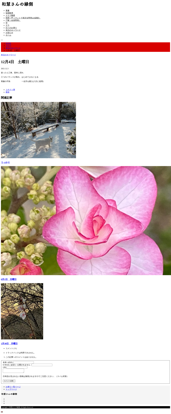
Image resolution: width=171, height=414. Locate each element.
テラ (7, 25)
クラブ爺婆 (10, 15)
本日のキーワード (13, 30)
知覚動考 (9, 13)
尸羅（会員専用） (13, 20)
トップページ (11, 390)
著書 (7, 10)
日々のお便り (11, 28)
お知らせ (9, 33)
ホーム (8, 35)
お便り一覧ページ (13, 387)
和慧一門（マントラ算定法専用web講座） (23, 18)
